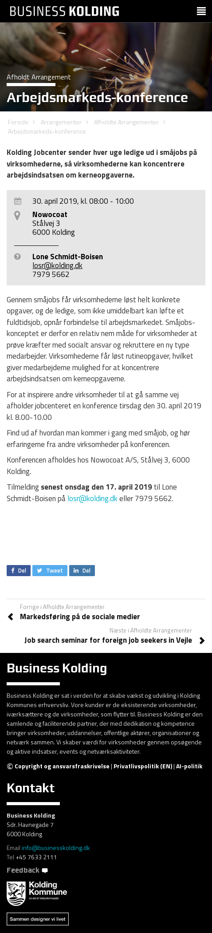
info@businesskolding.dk (56, 847)
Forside (18, 122)
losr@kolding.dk (57, 265)
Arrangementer (61, 122)
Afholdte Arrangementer (126, 122)
